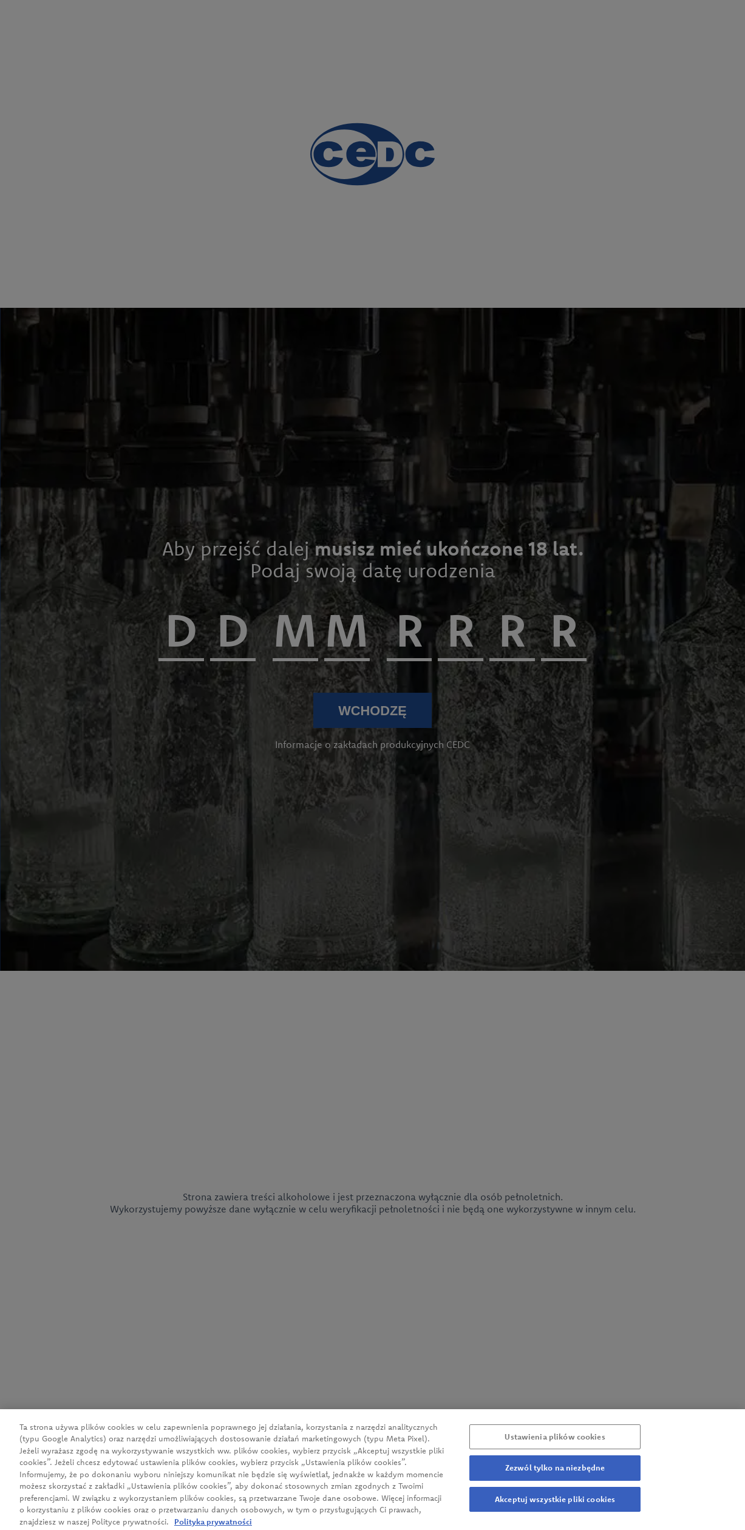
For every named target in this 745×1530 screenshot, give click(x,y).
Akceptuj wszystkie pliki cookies (555, 1504)
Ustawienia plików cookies (555, 1442)
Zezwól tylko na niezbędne (555, 1473)
